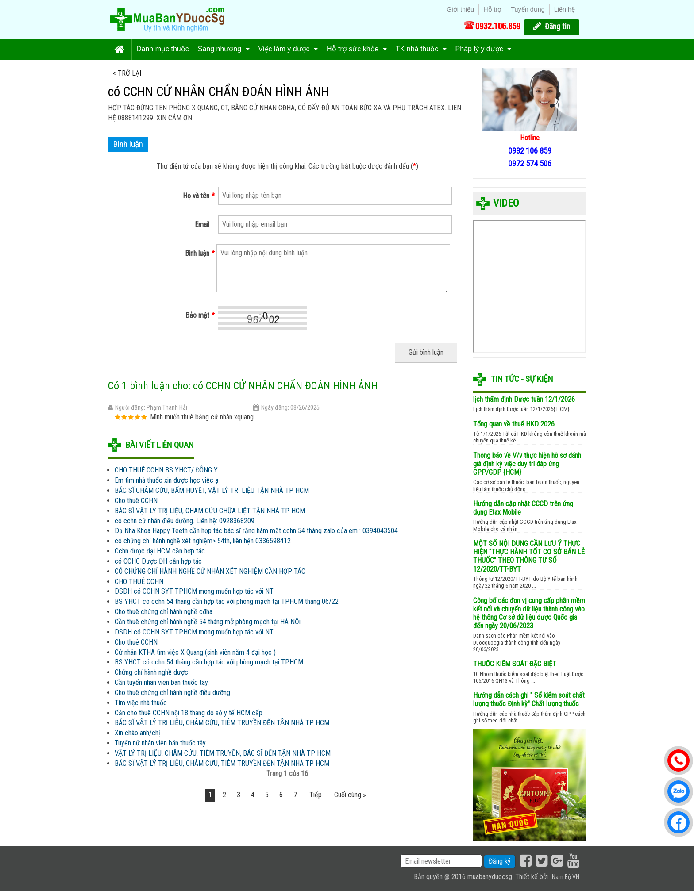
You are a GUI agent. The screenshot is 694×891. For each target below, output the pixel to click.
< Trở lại (126, 73)
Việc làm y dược (288, 49)
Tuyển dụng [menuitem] (527, 9)
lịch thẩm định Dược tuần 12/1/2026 (524, 399)
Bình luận (200, 254)
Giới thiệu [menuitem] (460, 9)
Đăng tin (557, 26)
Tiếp (315, 795)
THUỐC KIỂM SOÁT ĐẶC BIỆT (514, 664)
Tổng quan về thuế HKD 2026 (514, 424)
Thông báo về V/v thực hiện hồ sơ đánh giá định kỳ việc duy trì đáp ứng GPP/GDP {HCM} (527, 463)
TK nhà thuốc (421, 49)
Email (202, 224)
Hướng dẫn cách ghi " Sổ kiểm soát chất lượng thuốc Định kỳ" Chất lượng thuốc (529, 699)
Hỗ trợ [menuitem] (492, 9)
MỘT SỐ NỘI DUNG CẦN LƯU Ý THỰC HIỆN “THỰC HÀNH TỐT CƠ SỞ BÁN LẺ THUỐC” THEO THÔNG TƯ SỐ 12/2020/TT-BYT (529, 556)
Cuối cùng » (350, 795)
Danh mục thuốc (162, 49)
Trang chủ (119, 49)
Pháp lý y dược (483, 49)
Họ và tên (199, 196)
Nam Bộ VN (565, 877)
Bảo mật (200, 316)
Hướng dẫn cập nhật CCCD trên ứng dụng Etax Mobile (523, 507)
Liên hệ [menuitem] (564, 9)
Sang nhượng (224, 49)
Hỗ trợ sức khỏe (357, 49)
